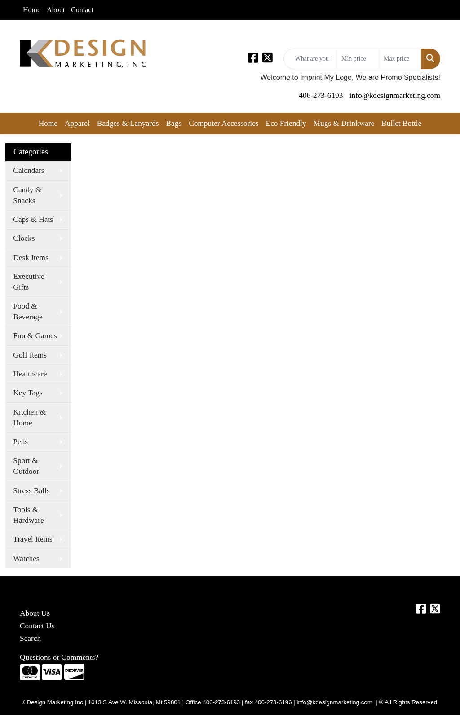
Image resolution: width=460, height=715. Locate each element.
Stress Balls (31, 490)
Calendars (28, 170)
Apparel (77, 123)
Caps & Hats (33, 219)
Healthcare (30, 374)
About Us (35, 613)
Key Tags (27, 392)
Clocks (24, 238)
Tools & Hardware (28, 515)
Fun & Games (35, 335)
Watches (26, 558)
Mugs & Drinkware (344, 123)
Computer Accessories (223, 123)
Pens (20, 441)
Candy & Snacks (27, 195)
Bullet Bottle (401, 123)
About (56, 9)
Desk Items (30, 257)
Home (31, 9)
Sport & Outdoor (26, 466)
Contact (82, 9)
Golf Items (30, 355)
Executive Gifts (28, 281)
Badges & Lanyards (128, 123)
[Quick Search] (310, 59)
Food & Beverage (27, 311)
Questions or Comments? (59, 657)
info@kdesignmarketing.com (394, 95)
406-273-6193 (321, 95)
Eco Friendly (286, 123)
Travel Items (32, 539)
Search (30, 638)
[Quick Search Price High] (400, 59)
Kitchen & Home (29, 417)
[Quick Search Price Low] (357, 59)
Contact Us (37, 626)
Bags (173, 123)
